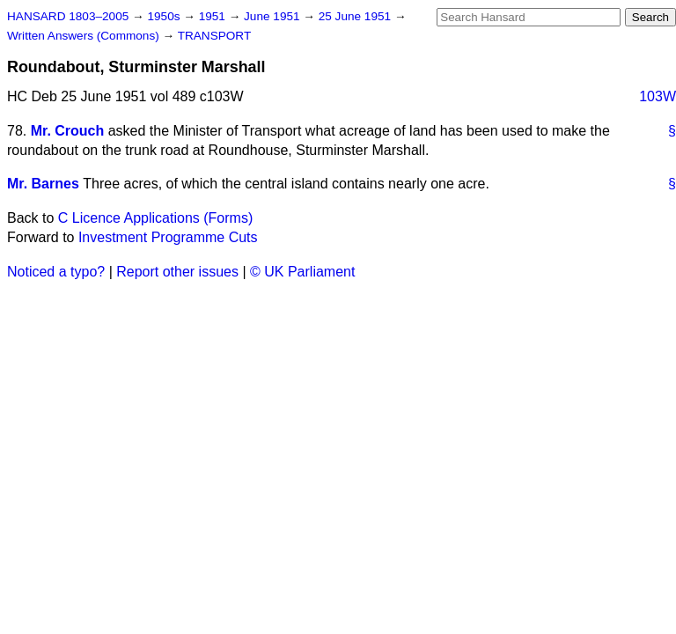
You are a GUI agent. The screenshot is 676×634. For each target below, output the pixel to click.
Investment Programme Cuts (168, 237)
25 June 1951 (356, 16)
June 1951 (273, 16)
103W (657, 96)
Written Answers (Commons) (85, 35)
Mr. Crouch (68, 130)
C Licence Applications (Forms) (155, 217)
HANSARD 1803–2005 (68, 16)
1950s (165, 16)
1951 (214, 16)
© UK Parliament (302, 271)
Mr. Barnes (43, 183)
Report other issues (177, 271)
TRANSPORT (215, 35)
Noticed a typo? (56, 271)
